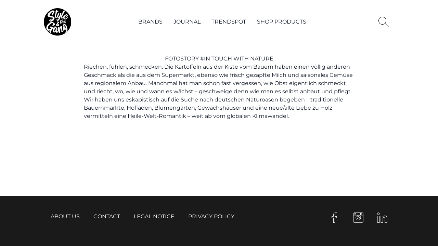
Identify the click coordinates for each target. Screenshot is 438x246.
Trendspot (228, 21)
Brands (150, 21)
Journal (187, 21)
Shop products (281, 21)
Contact (106, 216)
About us (65, 216)
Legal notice (154, 216)
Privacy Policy (211, 216)
